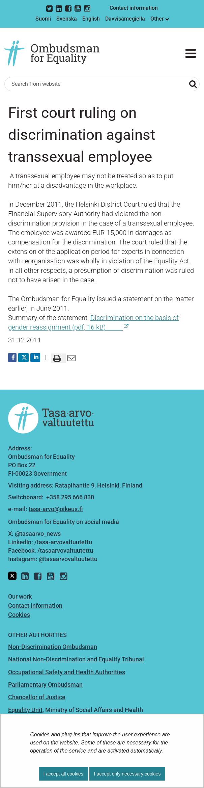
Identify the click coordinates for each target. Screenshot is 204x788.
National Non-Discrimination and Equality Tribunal (76, 659)
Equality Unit (25, 709)
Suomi (43, 19)
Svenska (66, 19)
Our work (20, 596)
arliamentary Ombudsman (47, 684)
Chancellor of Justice (36, 697)
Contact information (134, 8)
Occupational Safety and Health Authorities (66, 672)
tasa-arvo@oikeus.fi (56, 509)
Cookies (19, 614)
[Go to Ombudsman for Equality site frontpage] (57, 53)
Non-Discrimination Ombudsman (52, 646)
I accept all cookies (63, 774)
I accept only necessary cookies (127, 774)
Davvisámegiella (125, 19)
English (91, 19)
